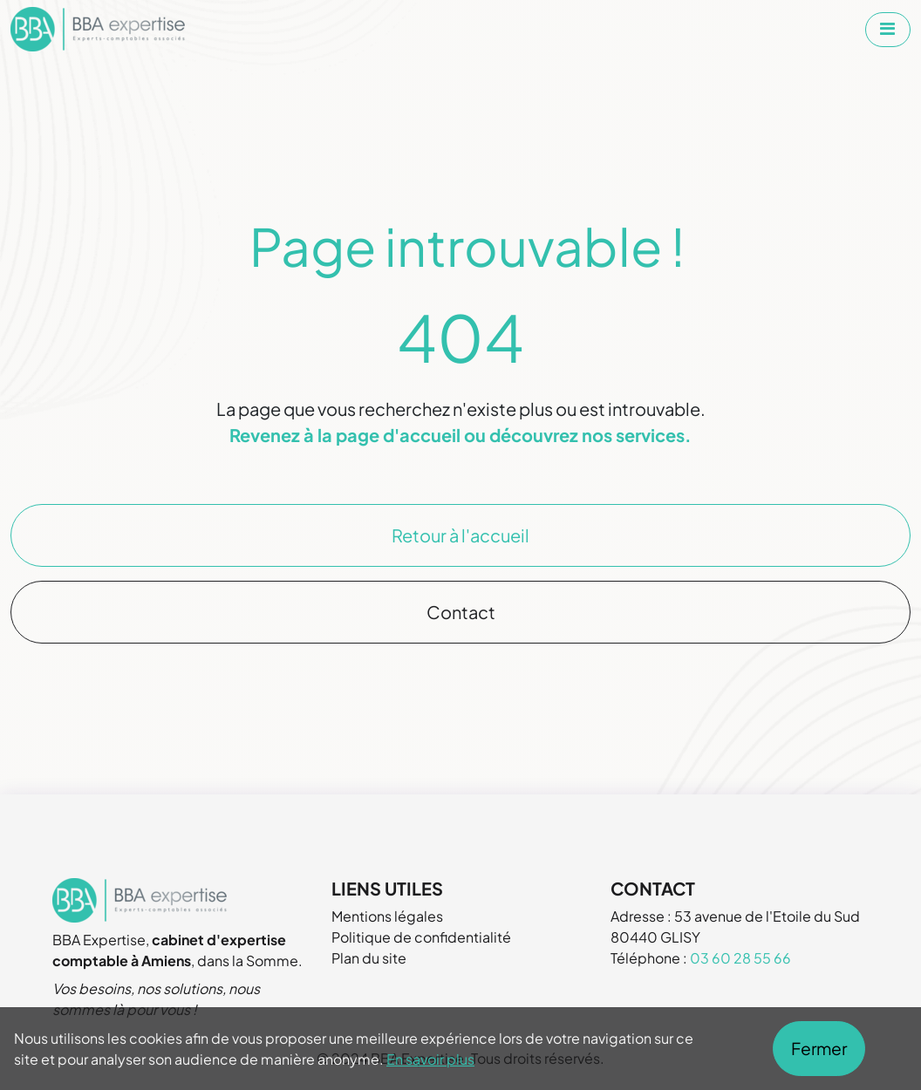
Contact (460, 612)
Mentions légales (387, 916)
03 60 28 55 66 (740, 958)
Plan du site (368, 958)
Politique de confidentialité (421, 937)
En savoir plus (430, 1059)
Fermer (819, 1048)
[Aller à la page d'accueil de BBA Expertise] (97, 29)
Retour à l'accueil (460, 535)
